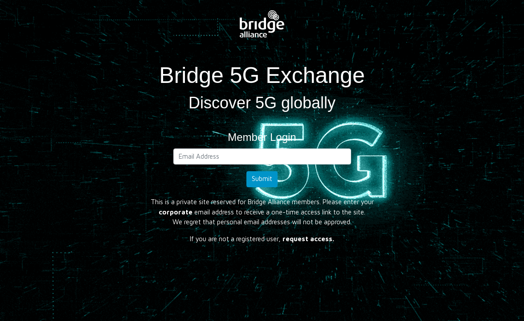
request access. (308, 239)
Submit (262, 178)
